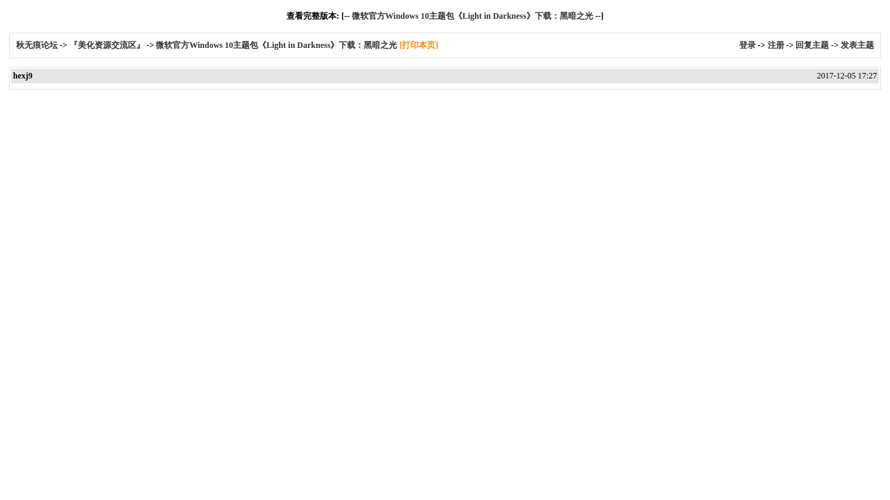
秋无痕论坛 (38, 45)
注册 (776, 45)
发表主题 (857, 45)
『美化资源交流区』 (107, 45)
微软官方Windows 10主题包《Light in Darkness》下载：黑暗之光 (472, 16)
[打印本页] (418, 45)
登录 (747, 45)
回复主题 (812, 45)
